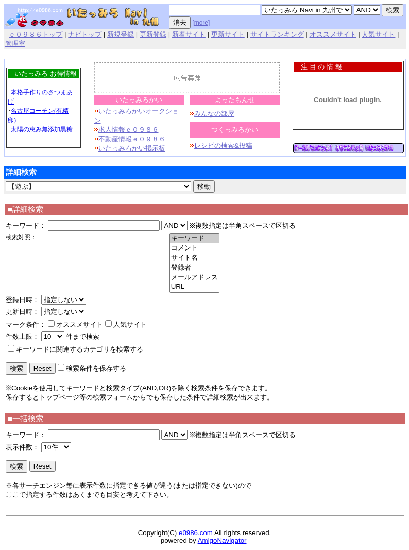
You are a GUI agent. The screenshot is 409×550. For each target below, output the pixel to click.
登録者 (194, 268)
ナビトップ (84, 34)
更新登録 (153, 34)
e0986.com (196, 533)
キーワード (194, 238)
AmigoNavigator (222, 540)
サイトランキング (277, 34)
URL (194, 286)
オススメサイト (333, 34)
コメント (194, 248)
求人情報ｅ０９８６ (128, 130)
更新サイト (228, 34)
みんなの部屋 (214, 114)
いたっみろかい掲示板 (131, 148)
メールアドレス (194, 277)
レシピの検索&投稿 (223, 145)
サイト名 (194, 258)
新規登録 (120, 34)
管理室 (15, 43)
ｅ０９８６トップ (35, 34)
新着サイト (189, 34)
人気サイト (378, 34)
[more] (201, 22)
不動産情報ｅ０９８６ (131, 139)
